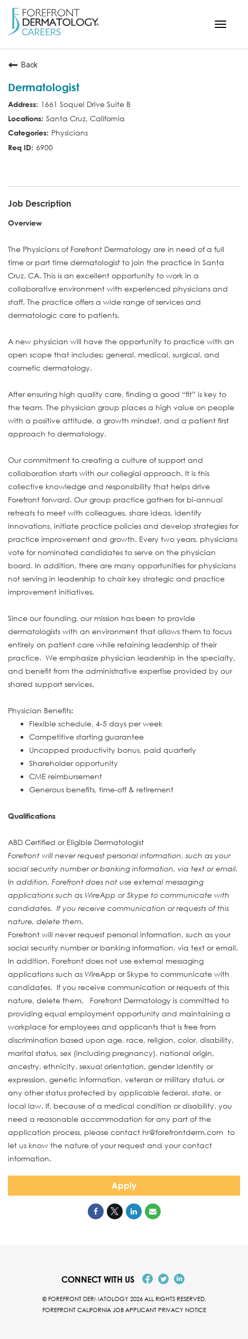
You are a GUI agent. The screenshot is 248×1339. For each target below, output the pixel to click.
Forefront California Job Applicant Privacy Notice (124, 1310)
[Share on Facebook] (95, 1211)
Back (23, 65)
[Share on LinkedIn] (133, 1211)
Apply (124, 1185)
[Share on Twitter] (114, 1211)
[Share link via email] (152, 1211)
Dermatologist (43, 87)
